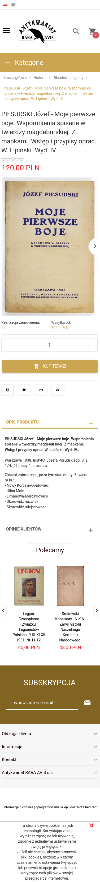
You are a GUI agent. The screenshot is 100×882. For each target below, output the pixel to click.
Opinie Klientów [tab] (23, 529)
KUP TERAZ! (50, 366)
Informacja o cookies (18, 807)
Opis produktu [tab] (22, 422)
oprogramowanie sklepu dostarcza (60, 807)
